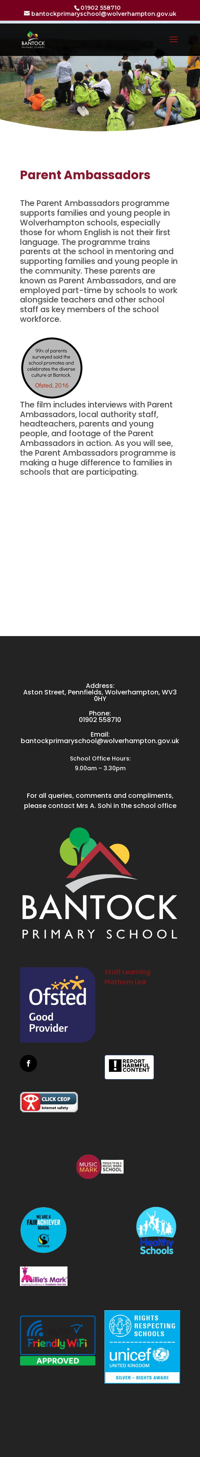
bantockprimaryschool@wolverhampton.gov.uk (100, 741)
